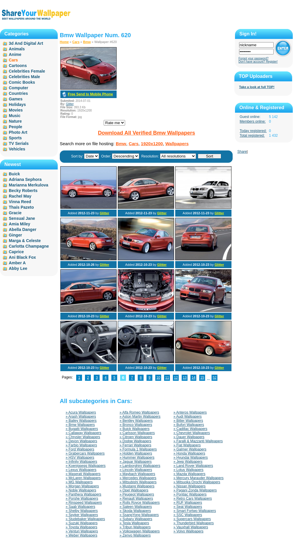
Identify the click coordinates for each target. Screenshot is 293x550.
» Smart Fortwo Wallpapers (194, 511)
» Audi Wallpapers (187, 416)
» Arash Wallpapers (81, 416)
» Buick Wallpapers (134, 429)
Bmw (87, 42)
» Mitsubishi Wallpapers (138, 482)
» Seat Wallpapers (187, 507)
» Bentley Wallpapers (136, 421)
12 (176, 378)
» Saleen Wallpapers (136, 507)
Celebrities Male (24, 76)
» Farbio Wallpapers (81, 445)
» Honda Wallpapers (189, 453)
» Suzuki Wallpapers (82, 523)
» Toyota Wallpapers (81, 527)
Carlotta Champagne (29, 246)
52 (215, 378)
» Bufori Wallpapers (188, 425)
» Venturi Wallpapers (82, 531)
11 (167, 378)
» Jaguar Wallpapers (136, 462)
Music (15, 115)
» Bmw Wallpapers (80, 425)
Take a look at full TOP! (257, 87)
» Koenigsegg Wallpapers (85, 466)
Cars (75, 42)
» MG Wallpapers (79, 482)
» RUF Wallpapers (187, 503)
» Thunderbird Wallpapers (193, 523)
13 (185, 378)
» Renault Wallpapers (136, 498)
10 (158, 378)
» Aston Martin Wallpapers (140, 416)
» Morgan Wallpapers (82, 486)
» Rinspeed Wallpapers (84, 503)
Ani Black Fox (22, 257)
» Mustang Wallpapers (137, 486)
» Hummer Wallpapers (137, 457)
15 (202, 378)
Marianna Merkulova (28, 185)
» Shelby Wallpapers (82, 511)
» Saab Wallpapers (80, 507)
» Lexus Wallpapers (81, 470)
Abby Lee (18, 268)
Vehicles (17, 149)
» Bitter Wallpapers (188, 421)
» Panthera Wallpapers (83, 494)
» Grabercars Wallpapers (85, 453)
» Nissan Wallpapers (189, 486)
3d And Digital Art (26, 43)
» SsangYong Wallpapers (139, 515)
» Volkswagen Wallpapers (140, 531)
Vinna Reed (20, 201)
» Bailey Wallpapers (81, 421)
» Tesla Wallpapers (134, 523)
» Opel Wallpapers (134, 490)
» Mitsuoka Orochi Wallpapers (196, 482)
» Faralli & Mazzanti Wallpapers (198, 441)
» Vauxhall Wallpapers (190, 527)
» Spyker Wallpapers (82, 515)
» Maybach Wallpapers (137, 474)
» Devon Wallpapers (81, 441)
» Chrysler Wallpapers (83, 437)
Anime (15, 54)
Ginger (15, 235)
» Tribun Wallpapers (135, 527)
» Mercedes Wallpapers (138, 478)
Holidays (17, 104)
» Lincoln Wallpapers (136, 470)
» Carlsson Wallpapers (137, 433)
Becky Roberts (23, 190)
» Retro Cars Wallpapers (192, 498)
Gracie (15, 212)
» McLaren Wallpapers (83, 478)
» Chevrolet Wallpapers (191, 433)
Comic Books (22, 82)
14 (193, 378)
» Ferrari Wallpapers (135, 445)
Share (242, 152)
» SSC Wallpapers (187, 515)
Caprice (16, 251)
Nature (15, 121)
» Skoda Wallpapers (135, 511)
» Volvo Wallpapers (188, 531)
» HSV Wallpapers (80, 457)
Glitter (70, 104)
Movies (16, 110)
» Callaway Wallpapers (83, 433)
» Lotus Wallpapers (188, 470)
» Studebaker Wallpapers (85, 519)
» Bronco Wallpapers (136, 425)
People (15, 126)
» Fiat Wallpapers (187, 445)
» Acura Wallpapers (81, 412)
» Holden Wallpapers (136, 453)
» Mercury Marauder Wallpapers (198, 478)
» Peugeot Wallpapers (137, 494)
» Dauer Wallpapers (189, 437)
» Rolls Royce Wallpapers (140, 503)
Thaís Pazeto (21, 207)
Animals (17, 49)
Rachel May (20, 196)
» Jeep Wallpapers (187, 462)
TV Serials (19, 143)
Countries (18, 93)
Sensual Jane (22, 218)
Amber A (17, 263)
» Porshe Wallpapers (82, 498)
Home (64, 42)
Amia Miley (19, 224)
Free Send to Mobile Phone (90, 94)
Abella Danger (22, 229)
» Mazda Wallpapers (189, 474)
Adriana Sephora (25, 179)
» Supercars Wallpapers (192, 519)
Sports (15, 138)
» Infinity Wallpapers (81, 462)
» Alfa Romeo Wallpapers (139, 412)
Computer (18, 87)
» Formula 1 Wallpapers (138, 449)
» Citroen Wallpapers (136, 437)
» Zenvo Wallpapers (135, 535)
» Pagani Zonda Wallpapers (195, 490)
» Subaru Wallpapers (136, 519)
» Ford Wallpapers (80, 449)
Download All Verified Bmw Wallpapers (146, 133)
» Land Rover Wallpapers (193, 466)
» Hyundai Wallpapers (190, 457)
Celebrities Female (27, 71)
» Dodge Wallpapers (135, 441)
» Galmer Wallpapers (189, 449)
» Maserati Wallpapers (83, 474)
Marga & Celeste (25, 240)
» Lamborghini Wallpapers (140, 466)
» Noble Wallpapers (81, 490)
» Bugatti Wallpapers (82, 429)
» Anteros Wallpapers (190, 412)
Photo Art (18, 132)
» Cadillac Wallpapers (190, 429)
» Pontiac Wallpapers (190, 494)
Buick (14, 174)
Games (16, 99)
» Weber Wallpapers (81, 535)
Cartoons (18, 65)
